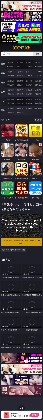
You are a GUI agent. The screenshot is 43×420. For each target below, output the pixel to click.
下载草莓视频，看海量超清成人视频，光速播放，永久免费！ (21, 242)
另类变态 (38, 85)
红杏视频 (10, 112)
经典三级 (20, 85)
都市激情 (10, 99)
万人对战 (29, 62)
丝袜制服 (20, 75)
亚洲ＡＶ (10, 72)
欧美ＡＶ (29, 72)
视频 (3, 73)
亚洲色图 (20, 90)
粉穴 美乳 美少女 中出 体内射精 (13, 250)
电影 (3, 82)
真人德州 (20, 62)
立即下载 (35, 415)
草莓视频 (29, 108)
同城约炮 (10, 108)
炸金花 (19, 66)
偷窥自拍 (10, 90)
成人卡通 (29, 81)
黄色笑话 (29, 103)
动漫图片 (38, 90)
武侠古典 (38, 99)
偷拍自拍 (20, 81)
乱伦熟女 (29, 85)
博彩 (3, 64)
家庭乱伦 (20, 99)
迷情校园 (10, 103)
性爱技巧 (38, 103)
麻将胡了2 (10, 66)
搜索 (37, 54)
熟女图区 (29, 94)
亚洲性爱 (10, 81)
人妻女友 (29, 99)
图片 (3, 92)
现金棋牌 (29, 66)
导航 (3, 110)
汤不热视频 (38, 108)
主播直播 (29, 75)
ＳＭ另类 (38, 75)
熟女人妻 (10, 75)
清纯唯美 (20, 94)
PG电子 (10, 62)
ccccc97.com (21, 48)
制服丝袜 (10, 85)
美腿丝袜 (10, 94)
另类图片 (38, 94)
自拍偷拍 (20, 72)
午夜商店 (20, 108)
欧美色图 (29, 90)
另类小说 (20, 103)
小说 (3, 101)
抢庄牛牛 (38, 66)
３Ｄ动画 (38, 72)
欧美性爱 (38, 81)
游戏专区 (38, 62)
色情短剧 (20, 112)
